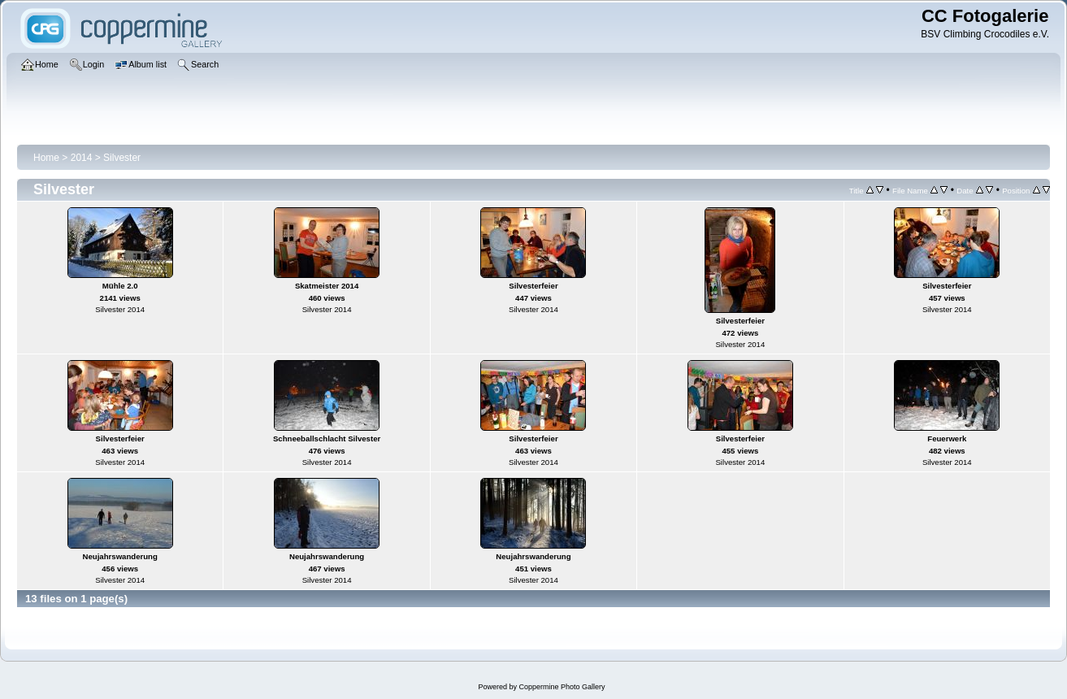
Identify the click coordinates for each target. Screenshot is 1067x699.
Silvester (122, 157)
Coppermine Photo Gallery (561, 687)
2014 (82, 157)
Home (46, 157)
